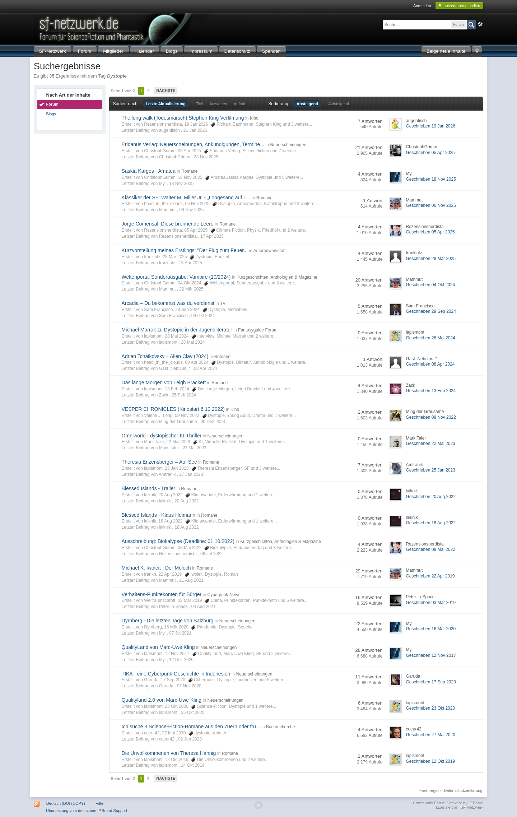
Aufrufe (240, 104)
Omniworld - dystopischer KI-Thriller (162, 435)
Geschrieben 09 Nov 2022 (431, 417)
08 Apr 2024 (205, 368)
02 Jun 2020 (190, 739)
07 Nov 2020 (189, 685)
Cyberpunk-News (223, 594)
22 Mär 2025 (191, 289)
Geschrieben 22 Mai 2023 (430, 443)
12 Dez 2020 (181, 659)
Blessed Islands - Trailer (148, 488)
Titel (199, 104)
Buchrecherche (280, 726)
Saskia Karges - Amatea (149, 171)
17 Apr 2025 (212, 236)
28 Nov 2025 (206, 156)
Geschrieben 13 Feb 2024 (431, 390)
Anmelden (422, 6)
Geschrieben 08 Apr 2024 (430, 364)
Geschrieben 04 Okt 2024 (430, 284)
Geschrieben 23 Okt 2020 (430, 708)
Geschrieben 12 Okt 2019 (430, 761)
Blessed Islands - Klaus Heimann (158, 515)
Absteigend (307, 104)
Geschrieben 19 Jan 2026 (430, 126)
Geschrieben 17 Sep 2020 (431, 681)
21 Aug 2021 (191, 580)
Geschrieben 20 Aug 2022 (431, 496)
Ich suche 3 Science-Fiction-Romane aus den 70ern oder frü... (191, 726)
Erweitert (480, 24)
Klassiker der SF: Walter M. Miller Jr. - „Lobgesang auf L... (186, 197)
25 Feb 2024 (184, 395)
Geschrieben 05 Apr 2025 (430, 152)
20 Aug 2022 (186, 500)
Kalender (144, 51)
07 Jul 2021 (180, 633)
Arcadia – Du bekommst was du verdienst (168, 303)
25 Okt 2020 (192, 712)
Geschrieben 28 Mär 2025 (431, 258)
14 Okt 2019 (192, 765)
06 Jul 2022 (211, 553)
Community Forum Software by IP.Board (448, 803)
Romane (189, 171)
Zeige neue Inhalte (446, 51)
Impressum (200, 51)
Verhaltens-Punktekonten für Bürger (162, 594)
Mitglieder (113, 51)
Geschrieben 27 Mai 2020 (430, 734)
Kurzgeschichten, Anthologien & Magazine (277, 277)
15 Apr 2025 (190, 262)
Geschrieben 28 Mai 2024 (430, 337)
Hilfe (99, 803)
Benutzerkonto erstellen (459, 6)
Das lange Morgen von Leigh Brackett (164, 382)
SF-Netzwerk (52, 51)
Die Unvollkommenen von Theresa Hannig (169, 753)
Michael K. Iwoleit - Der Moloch (156, 568)
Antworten (218, 104)
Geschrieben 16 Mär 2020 (431, 628)
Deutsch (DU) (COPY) (65, 803)
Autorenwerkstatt (269, 250)
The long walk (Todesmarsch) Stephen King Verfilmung (183, 118)
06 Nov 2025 (191, 209)
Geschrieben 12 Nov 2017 (431, 655)
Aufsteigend (338, 104)
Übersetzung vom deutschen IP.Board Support (86, 810)
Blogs (172, 51)
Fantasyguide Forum (258, 330)
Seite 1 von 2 (123, 91)
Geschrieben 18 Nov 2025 (431, 179)
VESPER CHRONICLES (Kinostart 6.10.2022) (173, 409)
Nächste (165, 90)
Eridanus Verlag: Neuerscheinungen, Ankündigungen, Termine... (193, 144)
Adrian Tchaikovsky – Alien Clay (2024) (165, 356)
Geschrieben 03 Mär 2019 (431, 602)
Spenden (271, 51)
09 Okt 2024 (203, 315)
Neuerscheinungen (288, 144)
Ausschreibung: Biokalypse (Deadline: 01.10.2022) (178, 541)
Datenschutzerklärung (463, 790)
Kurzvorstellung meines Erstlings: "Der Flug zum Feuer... (185, 250)
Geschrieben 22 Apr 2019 (430, 576)
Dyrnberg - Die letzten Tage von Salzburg (168, 620)
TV (222, 303)
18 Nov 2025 (181, 183)
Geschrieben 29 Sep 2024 (431, 311)
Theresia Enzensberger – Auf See (159, 462)
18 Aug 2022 (186, 527)
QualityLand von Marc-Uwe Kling (158, 647)
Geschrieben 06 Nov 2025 (431, 205)
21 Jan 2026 (195, 130)
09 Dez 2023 (213, 421)
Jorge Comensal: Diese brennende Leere (168, 224)
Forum (85, 51)
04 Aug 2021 (203, 606)
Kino (254, 118)
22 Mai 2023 (194, 447)
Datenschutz (237, 51)
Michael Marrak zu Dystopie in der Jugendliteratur (177, 330)
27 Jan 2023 (191, 474)
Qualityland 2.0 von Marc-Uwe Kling (162, 700)
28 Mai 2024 (193, 342)
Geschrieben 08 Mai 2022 (430, 549)
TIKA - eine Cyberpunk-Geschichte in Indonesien (176, 674)
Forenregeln (430, 790)
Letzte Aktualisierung (166, 104)
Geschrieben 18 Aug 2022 (431, 522)
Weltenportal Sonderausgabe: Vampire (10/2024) (176, 277)
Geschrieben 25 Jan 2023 (430, 470)
